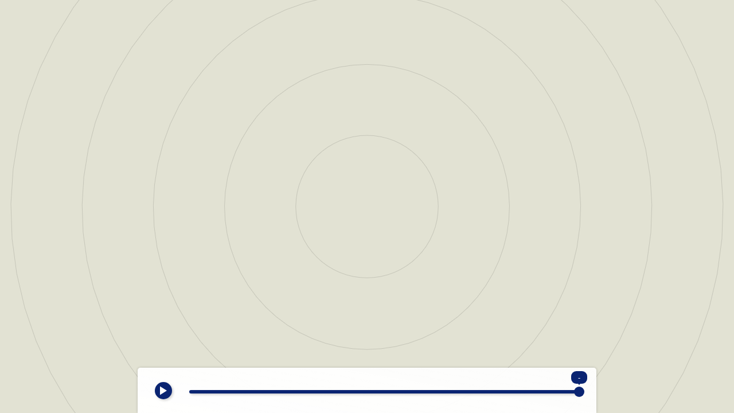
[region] (367, 206)
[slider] (384, 392)
